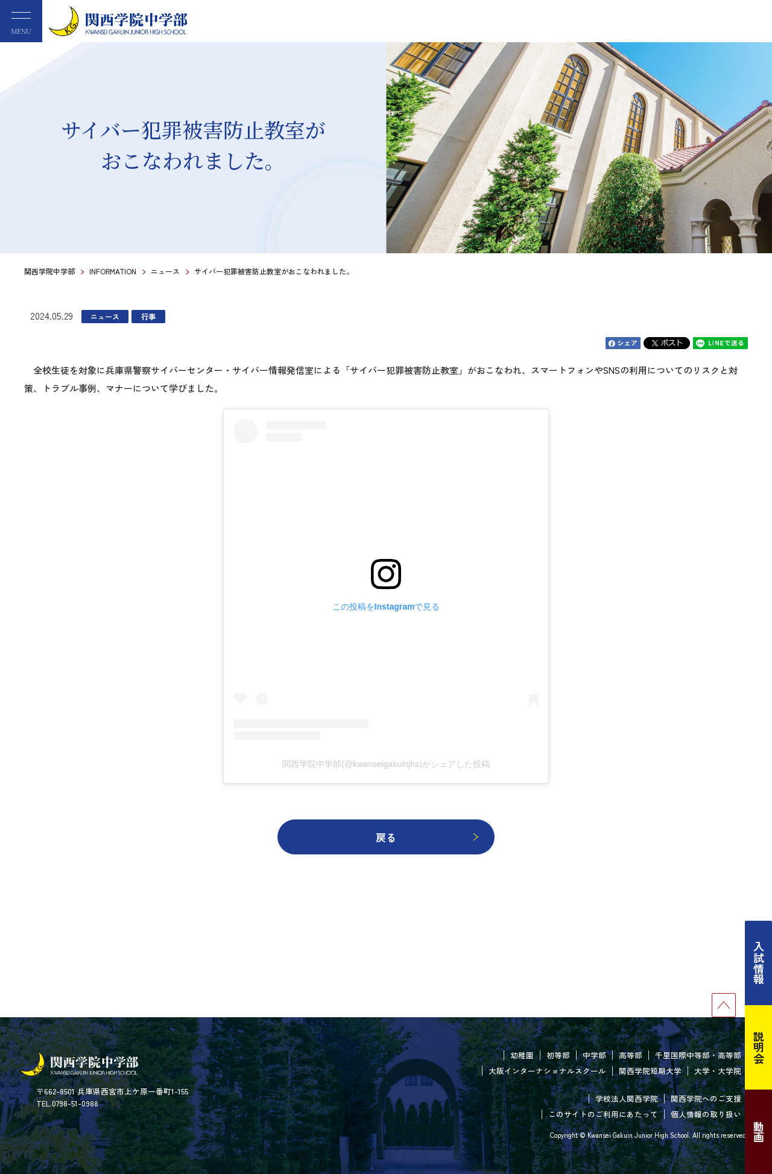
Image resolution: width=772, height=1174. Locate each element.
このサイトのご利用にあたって (603, 1114)
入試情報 (759, 963)
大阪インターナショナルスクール (547, 1070)
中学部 (594, 1055)
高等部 (630, 1055)
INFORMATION (112, 271)
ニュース (165, 271)
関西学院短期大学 (650, 1070)
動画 (759, 1132)
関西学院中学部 (49, 271)
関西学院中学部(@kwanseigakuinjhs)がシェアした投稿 (385, 764)
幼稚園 (522, 1055)
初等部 (558, 1055)
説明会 (759, 1047)
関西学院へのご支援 (706, 1098)
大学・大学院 (717, 1070)
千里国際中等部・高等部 (698, 1055)
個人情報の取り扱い (706, 1114)
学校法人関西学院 (626, 1098)
